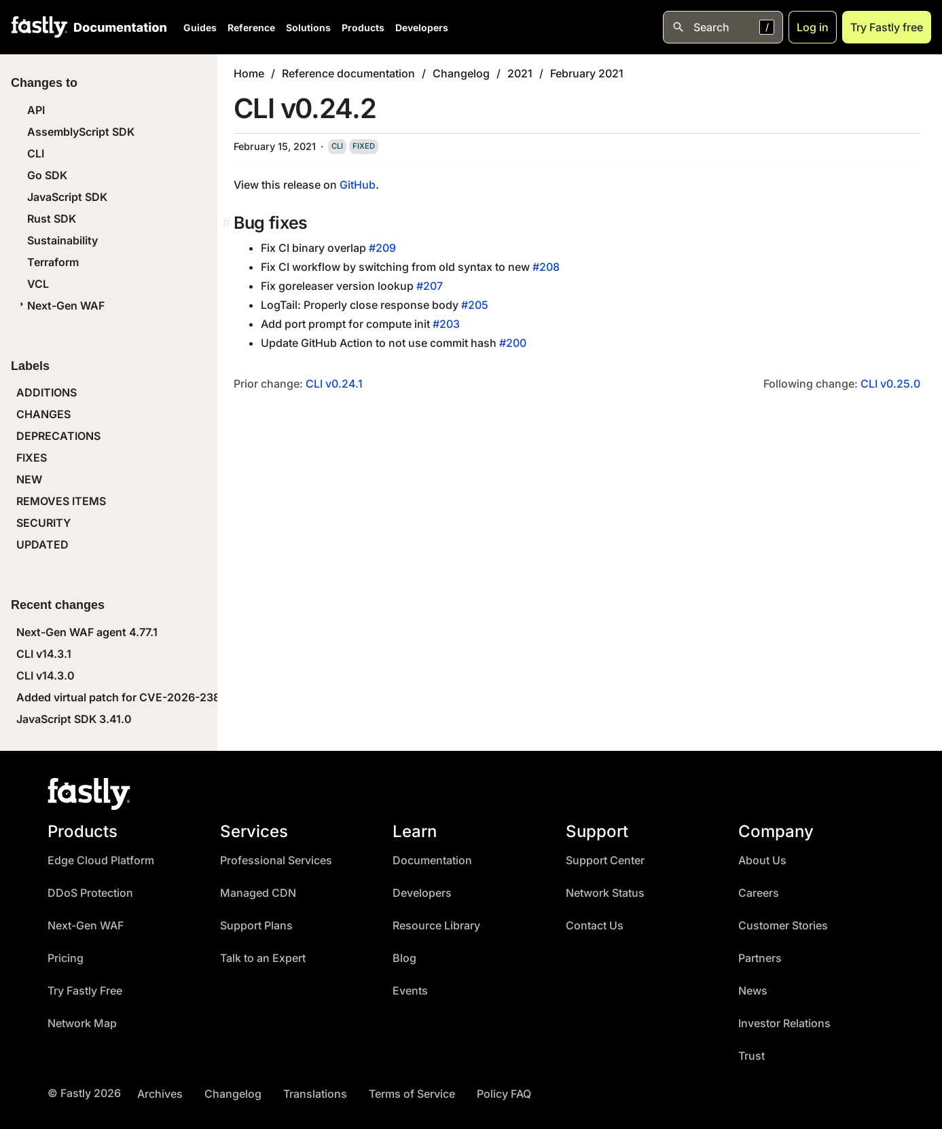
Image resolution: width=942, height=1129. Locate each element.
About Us (762, 860)
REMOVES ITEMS (61, 501)
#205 (474, 305)
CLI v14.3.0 (45, 675)
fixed (363, 146)
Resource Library (436, 925)
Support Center (605, 860)
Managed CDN (258, 893)
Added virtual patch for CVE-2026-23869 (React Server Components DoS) (210, 697)
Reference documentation (348, 73)
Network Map (82, 1023)
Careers (758, 893)
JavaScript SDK (67, 197)
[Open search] (723, 27)
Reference (251, 27)
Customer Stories (783, 925)
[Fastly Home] (39, 27)
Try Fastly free (886, 27)
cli (337, 146)
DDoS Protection (90, 893)
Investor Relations (784, 1023)
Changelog (461, 73)
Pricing (66, 958)
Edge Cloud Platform (101, 860)
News (752, 990)
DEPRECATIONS (58, 436)
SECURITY (43, 523)
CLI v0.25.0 (890, 383)
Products (363, 27)
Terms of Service (412, 1094)
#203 (446, 324)
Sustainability (62, 240)
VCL (38, 284)
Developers (421, 27)
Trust (751, 1056)
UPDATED (42, 544)
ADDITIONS (46, 392)
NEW (29, 479)
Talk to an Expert (263, 958)
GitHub (358, 184)
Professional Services (276, 860)
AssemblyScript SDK (80, 131)
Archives (160, 1094)
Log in (813, 27)
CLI (35, 153)
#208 (546, 267)
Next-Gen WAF (60, 305)
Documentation (432, 860)
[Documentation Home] (117, 27)
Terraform (53, 262)
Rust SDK (51, 218)
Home (249, 73)
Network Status (605, 893)
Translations (315, 1094)
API (36, 110)
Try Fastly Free (85, 990)
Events (410, 990)
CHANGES (43, 414)
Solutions (308, 27)
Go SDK (47, 175)
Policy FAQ (504, 1094)
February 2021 (586, 73)
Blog (404, 958)
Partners (760, 958)
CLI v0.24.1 (334, 383)
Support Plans (256, 925)
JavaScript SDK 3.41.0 (74, 719)
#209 (382, 248)
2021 (519, 73)
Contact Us (594, 925)
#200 (512, 343)
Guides (200, 27)
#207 (429, 286)
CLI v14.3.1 (43, 654)
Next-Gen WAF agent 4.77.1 (87, 632)
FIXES (31, 457)
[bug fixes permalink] (228, 223)
